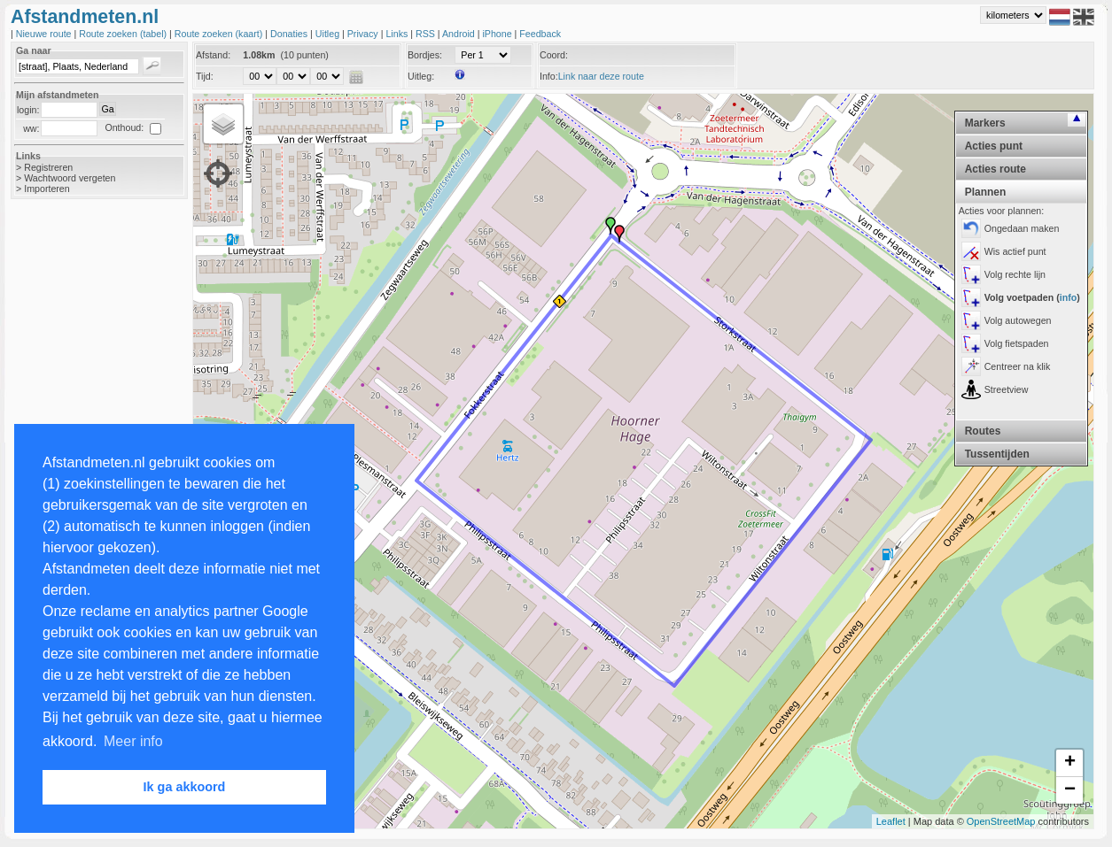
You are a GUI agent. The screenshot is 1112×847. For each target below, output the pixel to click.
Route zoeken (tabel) (124, 33)
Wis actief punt (1015, 251)
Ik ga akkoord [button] (185, 787)
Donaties (290, 33)
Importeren (47, 188)
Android (460, 33)
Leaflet (891, 821)
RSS (427, 33)
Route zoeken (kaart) (220, 33)
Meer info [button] (133, 741)
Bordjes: (425, 55)
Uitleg (328, 33)
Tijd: (205, 76)
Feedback (540, 33)
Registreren (48, 167)
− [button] (1070, 790)
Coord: (554, 55)
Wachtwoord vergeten (69, 178)
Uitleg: (421, 76)
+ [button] (1070, 763)
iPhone (498, 33)
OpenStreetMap (1001, 821)
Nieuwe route (45, 33)
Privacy (364, 33)
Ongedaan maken (1022, 228)
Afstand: (213, 55)
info (1068, 297)
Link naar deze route (601, 76)
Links (397, 33)
